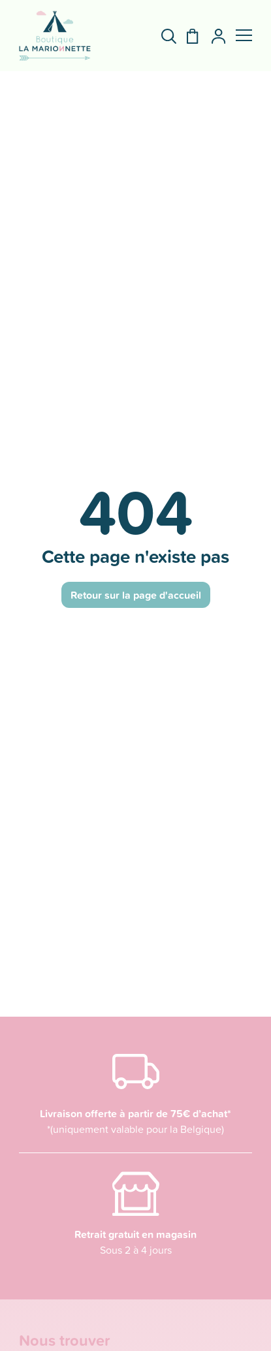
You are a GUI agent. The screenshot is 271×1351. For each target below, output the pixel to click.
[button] (244, 35)
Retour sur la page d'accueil (136, 595)
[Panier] (187, 36)
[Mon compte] (213, 36)
